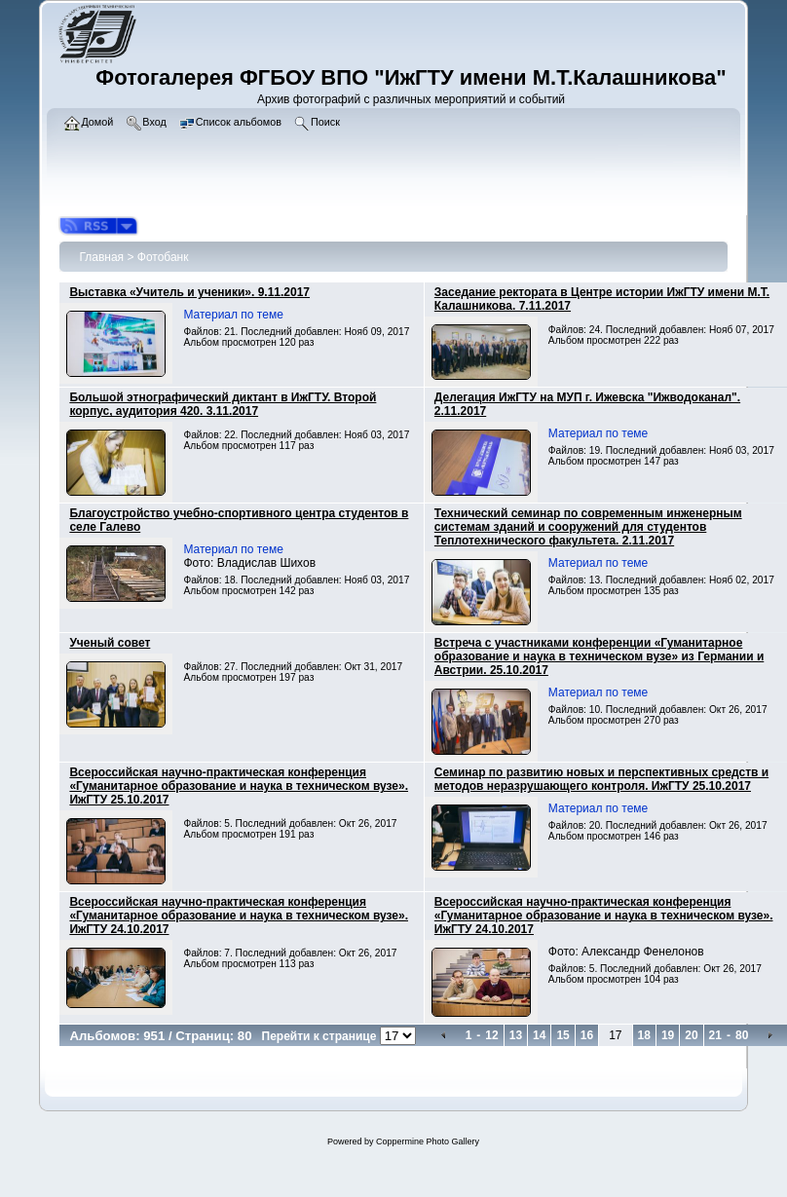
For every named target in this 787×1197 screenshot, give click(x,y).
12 (491, 1035)
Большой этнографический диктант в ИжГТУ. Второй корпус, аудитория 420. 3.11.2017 (222, 404)
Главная (101, 257)
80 (741, 1035)
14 (539, 1035)
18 (644, 1035)
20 (691, 1035)
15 (562, 1035)
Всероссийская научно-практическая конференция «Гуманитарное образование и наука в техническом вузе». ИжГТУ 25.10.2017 (238, 786)
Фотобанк (163, 257)
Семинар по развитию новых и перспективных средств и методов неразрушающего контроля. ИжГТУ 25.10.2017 (601, 779)
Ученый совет (109, 643)
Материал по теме (232, 314)
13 (515, 1035)
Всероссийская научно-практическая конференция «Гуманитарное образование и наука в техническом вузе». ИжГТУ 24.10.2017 (238, 915)
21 (715, 1035)
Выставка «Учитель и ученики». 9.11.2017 (189, 292)
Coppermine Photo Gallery (427, 1141)
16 (587, 1035)
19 (667, 1035)
